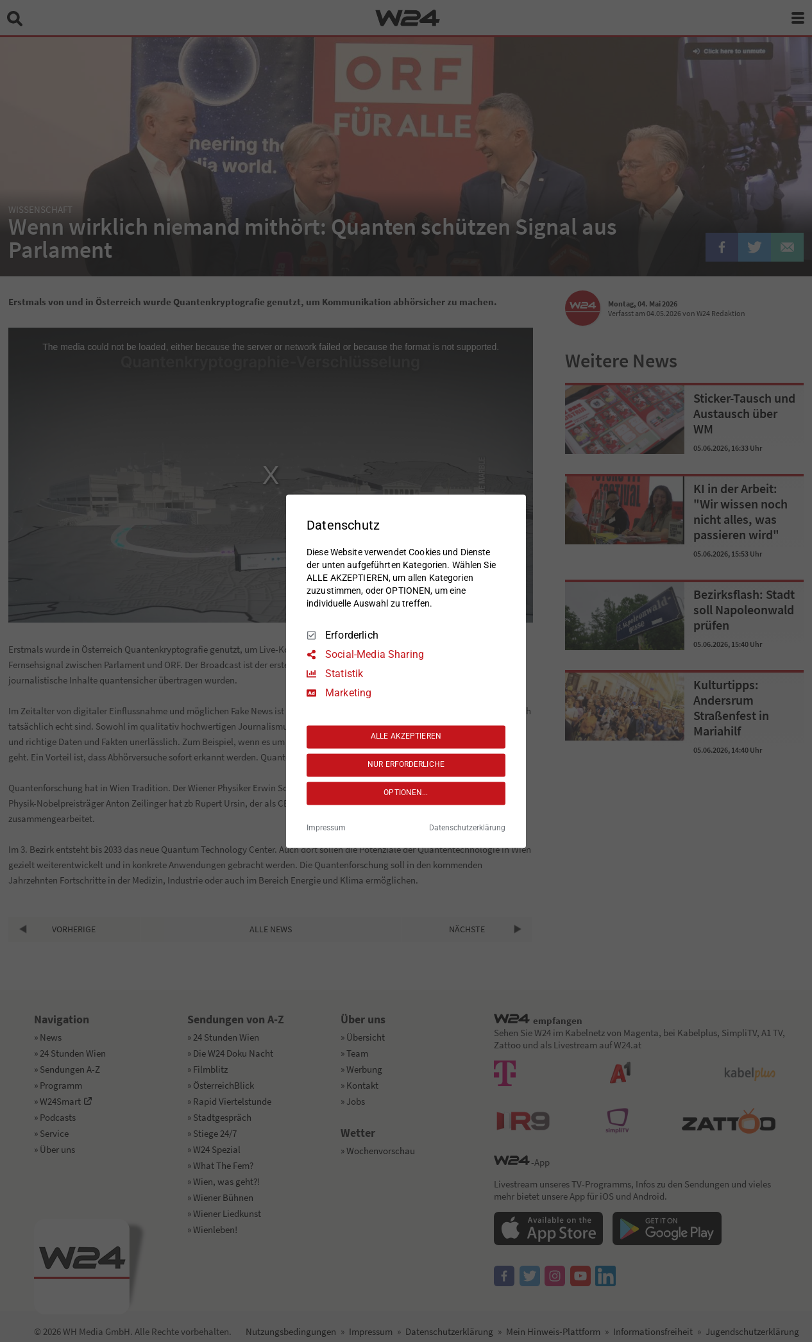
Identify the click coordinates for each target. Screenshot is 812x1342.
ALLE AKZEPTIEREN (406, 736)
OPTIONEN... (406, 793)
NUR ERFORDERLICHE (406, 764)
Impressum (326, 828)
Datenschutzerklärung (467, 828)
